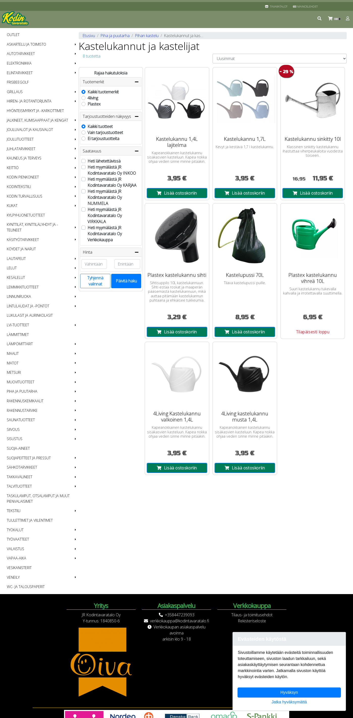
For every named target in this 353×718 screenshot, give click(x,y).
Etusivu (88, 35)
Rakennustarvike (22, 410)
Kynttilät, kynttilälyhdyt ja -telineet (32, 227)
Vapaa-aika (16, 558)
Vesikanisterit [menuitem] (19, 567)
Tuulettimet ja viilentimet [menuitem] (30, 520)
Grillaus (15, 91)
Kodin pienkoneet (23, 177)
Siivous (13, 429)
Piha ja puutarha (22, 391)
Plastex (94, 104)
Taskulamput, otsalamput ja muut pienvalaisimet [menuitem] (38, 498)
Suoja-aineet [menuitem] (18, 448)
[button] (319, 18)
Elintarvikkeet (20, 72)
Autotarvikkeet (21, 53)
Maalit (13, 353)
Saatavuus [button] (111, 151)
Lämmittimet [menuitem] (18, 334)
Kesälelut (16, 277)
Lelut (12, 267)
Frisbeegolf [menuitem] (18, 82)
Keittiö (13, 167)
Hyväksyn (289, 692)
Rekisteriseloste (252, 621)
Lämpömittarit (20, 343)
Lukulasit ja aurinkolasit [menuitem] (30, 315)
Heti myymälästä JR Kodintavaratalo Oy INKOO (111, 170)
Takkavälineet (19, 476)
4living (92, 98)
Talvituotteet (19, 486)
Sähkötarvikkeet (22, 467)
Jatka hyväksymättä (289, 702)
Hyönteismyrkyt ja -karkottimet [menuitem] (35, 110)
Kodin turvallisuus (24, 196)
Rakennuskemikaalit (25, 400)
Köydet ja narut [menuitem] (21, 249)
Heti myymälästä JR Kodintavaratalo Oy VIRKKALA (104, 215)
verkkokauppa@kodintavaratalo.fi (179, 621)
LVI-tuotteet (18, 325)
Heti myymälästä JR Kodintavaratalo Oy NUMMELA (104, 197)
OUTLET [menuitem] (13, 34)
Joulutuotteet (20, 139)
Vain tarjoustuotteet (105, 132)
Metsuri (14, 372)
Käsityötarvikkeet (23, 239)
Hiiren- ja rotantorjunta (29, 101)
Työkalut (15, 529)
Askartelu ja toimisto (26, 44)
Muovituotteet (20, 382)
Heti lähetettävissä (104, 161)
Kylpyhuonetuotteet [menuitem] (26, 215)
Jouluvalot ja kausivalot (30, 129)
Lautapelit (16, 258)
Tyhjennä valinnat (95, 281)
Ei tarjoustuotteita (103, 138)
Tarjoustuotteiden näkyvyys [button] (111, 116)
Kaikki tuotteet (100, 126)
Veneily (13, 577)
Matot (12, 363)
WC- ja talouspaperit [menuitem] (26, 586)
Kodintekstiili (19, 186)
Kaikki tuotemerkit (103, 92)
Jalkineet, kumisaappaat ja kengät (37, 120)
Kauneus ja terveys (24, 158)
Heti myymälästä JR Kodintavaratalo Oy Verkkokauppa (104, 234)
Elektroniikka (19, 63)
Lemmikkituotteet (23, 287)
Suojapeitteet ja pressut (29, 458)
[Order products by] (280, 58)
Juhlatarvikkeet (21, 148)
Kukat (12, 205)
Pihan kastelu (147, 35)
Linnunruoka (19, 296)
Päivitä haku (126, 281)
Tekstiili (13, 510)
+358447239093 (179, 615)
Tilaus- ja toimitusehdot (252, 615)
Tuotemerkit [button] (111, 82)
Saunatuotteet (21, 419)
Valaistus (15, 548)
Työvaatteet (18, 539)
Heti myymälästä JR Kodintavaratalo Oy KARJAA (111, 182)
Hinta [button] (111, 252)
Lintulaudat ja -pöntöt (28, 306)
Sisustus (14, 438)
